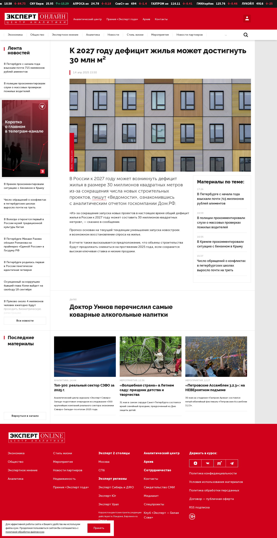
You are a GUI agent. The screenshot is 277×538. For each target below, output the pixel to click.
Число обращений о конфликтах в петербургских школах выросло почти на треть (25, 203)
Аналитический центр (87, 19)
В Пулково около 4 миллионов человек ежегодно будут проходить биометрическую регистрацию (23, 307)
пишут (99, 197)
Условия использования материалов (216, 482)
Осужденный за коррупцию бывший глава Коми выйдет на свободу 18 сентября (23, 285)
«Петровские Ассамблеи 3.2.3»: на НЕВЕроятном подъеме (215, 387)
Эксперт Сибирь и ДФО (116, 487)
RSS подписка (199, 507)
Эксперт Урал (108, 504)
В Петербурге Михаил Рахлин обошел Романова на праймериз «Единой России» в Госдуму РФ (24, 244)
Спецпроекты (154, 504)
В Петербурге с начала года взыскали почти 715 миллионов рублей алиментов (24, 67)
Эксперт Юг (107, 496)
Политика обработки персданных (214, 490)
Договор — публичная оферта (211, 499)
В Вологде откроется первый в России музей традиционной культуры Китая (24, 223)
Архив (146, 19)
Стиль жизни (135, 34)
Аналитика (93, 34)
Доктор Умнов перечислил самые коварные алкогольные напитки (121, 310)
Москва (103, 462)
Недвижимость (64, 479)
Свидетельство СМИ (159, 487)
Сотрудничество (157, 470)
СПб (101, 470)
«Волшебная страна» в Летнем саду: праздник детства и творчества (147, 390)
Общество (37, 34)
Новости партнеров (189, 34)
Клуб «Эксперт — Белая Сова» (161, 515)
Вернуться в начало (25, 415)
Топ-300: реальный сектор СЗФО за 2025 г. (84, 387)
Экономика (15, 34)
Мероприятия (160, 34)
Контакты (161, 19)
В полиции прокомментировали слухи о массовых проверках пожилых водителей (24, 87)
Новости (113, 34)
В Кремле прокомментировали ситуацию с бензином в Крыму (24, 186)
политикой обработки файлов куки (25, 532)
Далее (73, 299)
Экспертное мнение (65, 34)
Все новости (25, 320)
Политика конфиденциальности (213, 473)
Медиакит (151, 496)
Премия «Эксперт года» (122, 19)
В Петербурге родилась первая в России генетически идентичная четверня (24, 266)
